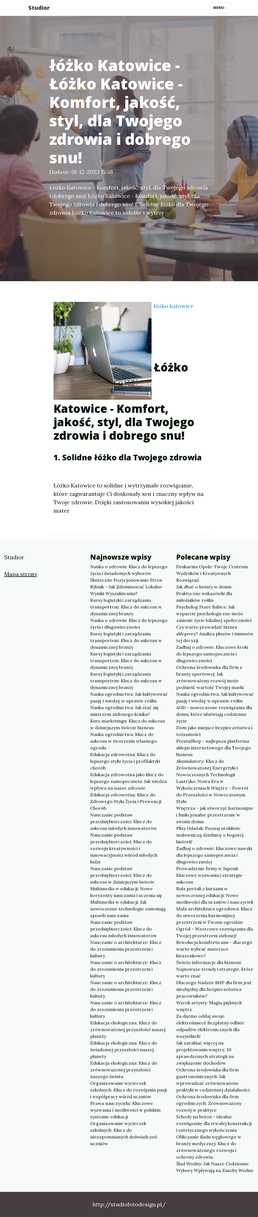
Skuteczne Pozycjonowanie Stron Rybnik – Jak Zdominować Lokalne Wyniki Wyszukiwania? (126, 586)
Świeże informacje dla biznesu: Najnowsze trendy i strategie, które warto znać (214, 969)
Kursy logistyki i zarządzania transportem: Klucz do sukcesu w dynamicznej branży (126, 606)
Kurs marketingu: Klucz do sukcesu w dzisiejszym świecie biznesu (127, 724)
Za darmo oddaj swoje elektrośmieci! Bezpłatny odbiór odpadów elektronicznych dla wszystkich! (210, 1026)
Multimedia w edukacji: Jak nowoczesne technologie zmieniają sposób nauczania (128, 908)
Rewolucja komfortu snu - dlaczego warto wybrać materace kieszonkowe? (214, 948)
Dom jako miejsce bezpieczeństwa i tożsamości (214, 731)
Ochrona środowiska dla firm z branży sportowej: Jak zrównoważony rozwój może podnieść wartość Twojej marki (210, 677)
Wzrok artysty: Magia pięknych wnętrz (209, 1006)
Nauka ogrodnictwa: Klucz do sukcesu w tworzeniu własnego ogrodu (123, 740)
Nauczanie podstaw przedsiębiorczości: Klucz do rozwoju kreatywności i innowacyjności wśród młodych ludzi (123, 848)
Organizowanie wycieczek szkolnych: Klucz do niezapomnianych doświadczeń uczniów (123, 1133)
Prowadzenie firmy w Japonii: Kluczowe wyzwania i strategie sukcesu (209, 875)
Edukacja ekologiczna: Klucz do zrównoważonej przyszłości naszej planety (128, 1029)
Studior (39, 7)
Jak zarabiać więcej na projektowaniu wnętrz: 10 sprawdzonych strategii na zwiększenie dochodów (205, 1053)
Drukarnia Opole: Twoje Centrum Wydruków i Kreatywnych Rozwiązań (212, 573)
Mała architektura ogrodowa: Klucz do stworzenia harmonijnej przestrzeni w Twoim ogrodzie (214, 915)
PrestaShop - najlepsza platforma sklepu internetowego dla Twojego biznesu (213, 747)
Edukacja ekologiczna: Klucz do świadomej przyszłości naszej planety (123, 1049)
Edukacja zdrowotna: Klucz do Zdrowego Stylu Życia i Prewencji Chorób (125, 801)
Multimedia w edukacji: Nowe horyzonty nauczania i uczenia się (126, 892)
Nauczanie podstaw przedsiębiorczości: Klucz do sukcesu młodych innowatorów (123, 821)
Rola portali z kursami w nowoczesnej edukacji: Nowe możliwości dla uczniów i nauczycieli (214, 895)
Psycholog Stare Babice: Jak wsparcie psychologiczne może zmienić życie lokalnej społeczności (214, 613)
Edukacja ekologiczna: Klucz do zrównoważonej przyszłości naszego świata (123, 1069)
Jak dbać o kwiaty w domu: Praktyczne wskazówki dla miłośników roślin (204, 593)
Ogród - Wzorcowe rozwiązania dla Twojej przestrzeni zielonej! (214, 932)
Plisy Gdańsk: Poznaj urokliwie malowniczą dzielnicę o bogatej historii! (209, 834)
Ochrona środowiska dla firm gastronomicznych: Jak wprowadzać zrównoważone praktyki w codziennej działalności (213, 1080)
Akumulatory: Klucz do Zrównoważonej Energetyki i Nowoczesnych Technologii (207, 767)
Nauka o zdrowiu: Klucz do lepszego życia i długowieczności (129, 623)
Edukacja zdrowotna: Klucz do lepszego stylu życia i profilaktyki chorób (125, 761)
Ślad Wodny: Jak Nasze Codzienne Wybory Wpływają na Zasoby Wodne (215, 1167)
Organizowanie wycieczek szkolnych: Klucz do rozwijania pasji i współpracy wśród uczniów (128, 1089)
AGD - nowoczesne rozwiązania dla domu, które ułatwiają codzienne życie (214, 714)
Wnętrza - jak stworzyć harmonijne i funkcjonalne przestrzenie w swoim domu (214, 814)
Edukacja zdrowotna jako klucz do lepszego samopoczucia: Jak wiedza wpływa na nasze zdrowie (128, 781)
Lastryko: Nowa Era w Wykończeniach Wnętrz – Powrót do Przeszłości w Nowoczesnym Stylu (212, 791)
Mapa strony (21, 573)
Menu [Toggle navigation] (219, 7)
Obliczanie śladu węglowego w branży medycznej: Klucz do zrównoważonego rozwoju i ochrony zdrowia (208, 1147)
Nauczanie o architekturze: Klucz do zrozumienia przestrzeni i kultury (125, 948)
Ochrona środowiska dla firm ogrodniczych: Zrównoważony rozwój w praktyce (208, 1103)
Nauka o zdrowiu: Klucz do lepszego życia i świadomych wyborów (129, 570)
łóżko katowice (174, 305)
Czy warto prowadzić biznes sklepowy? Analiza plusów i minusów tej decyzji (215, 633)
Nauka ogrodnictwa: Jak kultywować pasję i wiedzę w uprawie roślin (129, 697)
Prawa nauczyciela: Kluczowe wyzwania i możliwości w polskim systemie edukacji (125, 1109)
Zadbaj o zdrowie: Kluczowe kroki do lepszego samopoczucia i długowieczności (212, 653)
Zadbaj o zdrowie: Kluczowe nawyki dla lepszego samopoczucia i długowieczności (214, 855)
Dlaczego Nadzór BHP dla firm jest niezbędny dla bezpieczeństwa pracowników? (214, 989)
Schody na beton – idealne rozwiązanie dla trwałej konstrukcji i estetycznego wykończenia (214, 1123)
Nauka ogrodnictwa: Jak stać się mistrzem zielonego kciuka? (124, 711)
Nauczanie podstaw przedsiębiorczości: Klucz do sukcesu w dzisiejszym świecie (122, 875)
